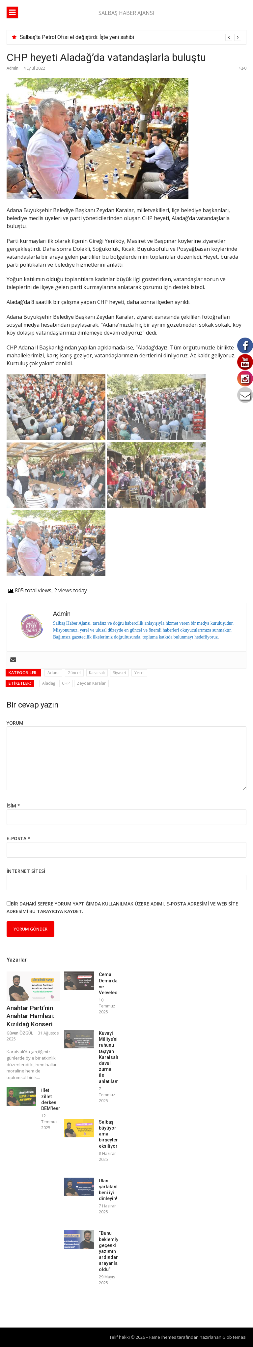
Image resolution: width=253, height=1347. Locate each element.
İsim (13, 806)
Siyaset (119, 672)
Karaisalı (97, 672)
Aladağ (48, 683)
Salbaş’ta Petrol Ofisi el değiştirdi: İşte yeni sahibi (77, 37)
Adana (53, 672)
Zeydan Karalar (91, 683)
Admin (12, 68)
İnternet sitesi (26, 871)
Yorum (15, 723)
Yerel (139, 672)
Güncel (74, 672)
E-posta (18, 838)
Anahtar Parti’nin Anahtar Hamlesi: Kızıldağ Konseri (30, 1016)
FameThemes (162, 1337)
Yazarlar (17, 960)
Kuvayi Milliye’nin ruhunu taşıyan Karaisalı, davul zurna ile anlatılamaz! (112, 1057)
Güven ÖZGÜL (20, 1033)
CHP (66, 683)
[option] (130, 37)
